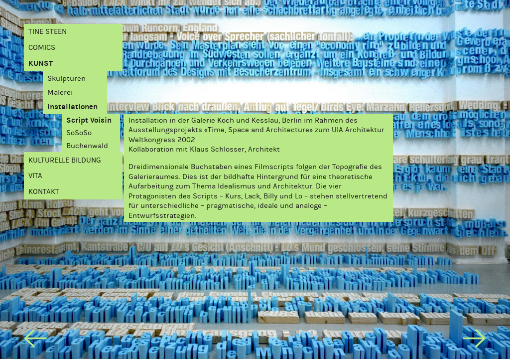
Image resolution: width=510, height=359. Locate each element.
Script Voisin (89, 120)
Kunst (40, 63)
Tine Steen (47, 31)
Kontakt (43, 191)
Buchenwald (87, 145)
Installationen (72, 106)
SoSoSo (79, 132)
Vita (35, 175)
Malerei (60, 92)
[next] (474, 340)
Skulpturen (66, 78)
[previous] (35, 340)
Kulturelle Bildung (64, 160)
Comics (41, 47)
